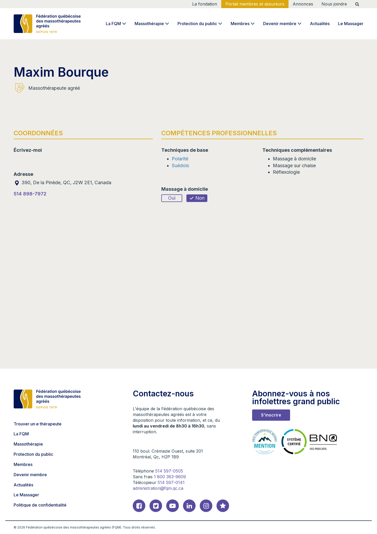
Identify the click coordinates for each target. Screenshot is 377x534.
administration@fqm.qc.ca (158, 488)
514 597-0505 (169, 471)
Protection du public (197, 23)
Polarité (180, 158)
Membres (240, 23)
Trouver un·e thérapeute (38, 423)
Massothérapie (149, 23)
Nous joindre (334, 4)
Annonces (303, 4)
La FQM (113, 23)
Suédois (180, 165)
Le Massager (350, 23)
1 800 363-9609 (170, 476)
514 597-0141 (171, 482)
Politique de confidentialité (40, 505)
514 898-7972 (30, 193)
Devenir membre (279, 23)
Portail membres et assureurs (254, 4)
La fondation (204, 4)
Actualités (320, 23)
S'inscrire (271, 415)
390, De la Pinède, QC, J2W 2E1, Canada (62, 182)
